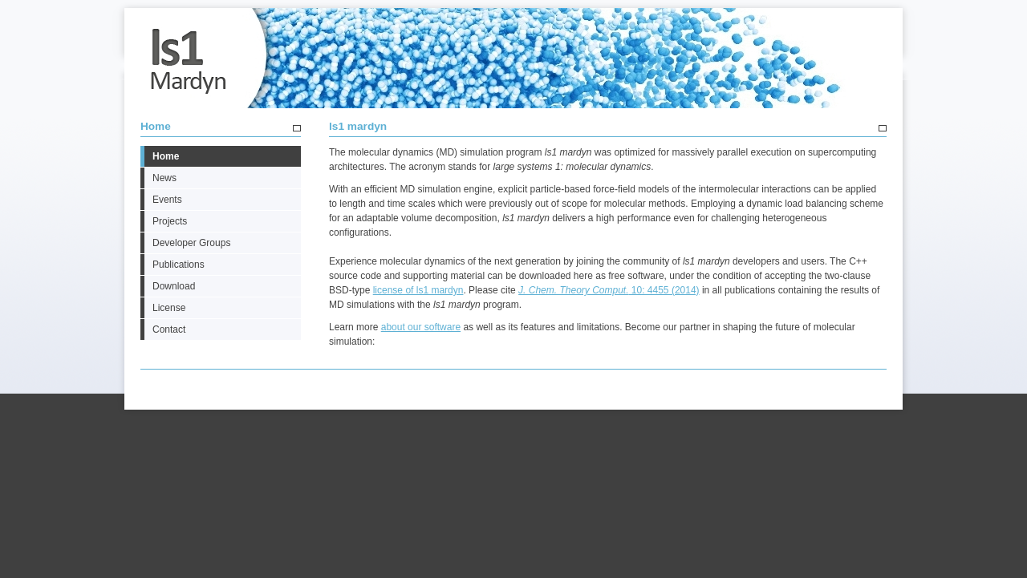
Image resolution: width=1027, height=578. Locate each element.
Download (173, 286)
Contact (168, 329)
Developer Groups (191, 243)
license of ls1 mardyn (418, 290)
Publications (178, 264)
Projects (169, 221)
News (164, 178)
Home (155, 126)
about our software (421, 327)
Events (167, 199)
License (168, 307)
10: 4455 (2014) (608, 290)
